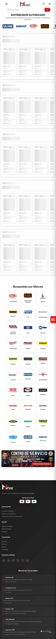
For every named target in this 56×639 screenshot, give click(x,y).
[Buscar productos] (25, 10)
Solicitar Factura (6, 529)
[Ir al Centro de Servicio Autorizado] (28, 458)
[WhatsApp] (3, 560)
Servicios (4, 544)
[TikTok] (27, 560)
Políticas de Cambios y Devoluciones (12, 516)
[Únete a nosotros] (53, 319)
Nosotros (4, 541)
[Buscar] (47, 10)
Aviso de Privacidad (7, 511)
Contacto (4, 531)
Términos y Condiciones (8, 514)
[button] (7, 4)
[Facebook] (8, 560)
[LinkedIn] (18, 560)
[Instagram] (13, 560)
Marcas (4, 547)
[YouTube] (23, 560)
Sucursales (5, 549)
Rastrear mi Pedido (7, 526)
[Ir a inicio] (25, 4)
